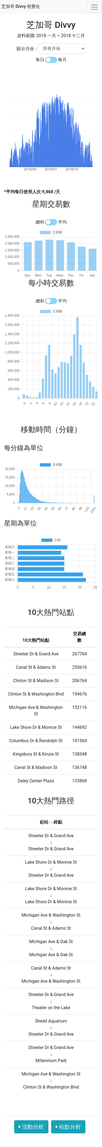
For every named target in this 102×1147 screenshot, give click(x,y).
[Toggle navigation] (94, 7)
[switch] (51, 60)
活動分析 (31, 1127)
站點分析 (68, 1127)
